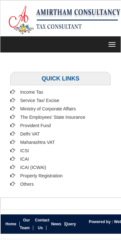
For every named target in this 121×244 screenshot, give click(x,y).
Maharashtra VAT (37, 142)
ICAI (24, 159)
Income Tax (31, 92)
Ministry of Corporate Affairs (48, 108)
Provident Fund (35, 125)
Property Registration (41, 175)
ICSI (24, 150)
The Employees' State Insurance (52, 117)
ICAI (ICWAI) (33, 167)
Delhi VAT (30, 133)
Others (27, 184)
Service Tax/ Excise (39, 100)
